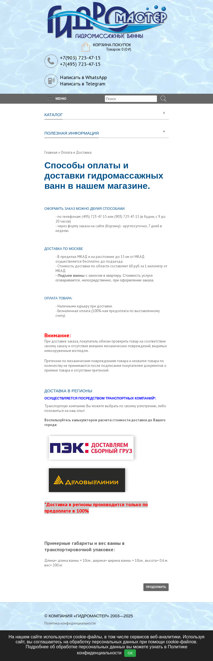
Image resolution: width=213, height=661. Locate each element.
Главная (50, 152)
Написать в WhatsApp (83, 77)
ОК (130, 653)
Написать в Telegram (82, 83)
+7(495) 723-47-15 (80, 64)
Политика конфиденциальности (70, 623)
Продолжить (156, 587)
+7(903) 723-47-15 (80, 57)
